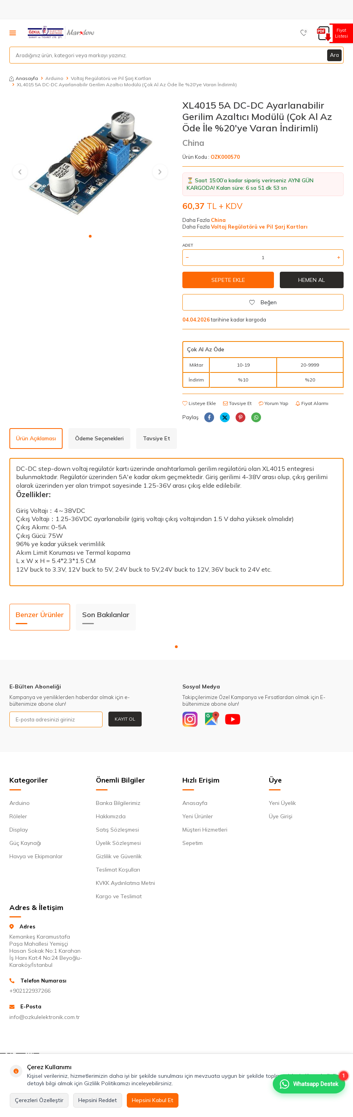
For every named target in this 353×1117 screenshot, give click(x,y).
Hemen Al (311, 279)
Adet (187, 245)
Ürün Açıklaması (36, 438)
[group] (90, 164)
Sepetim (192, 842)
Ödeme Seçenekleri (99, 438)
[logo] (61, 33)
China (193, 143)
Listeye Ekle (199, 403)
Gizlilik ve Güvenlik (119, 856)
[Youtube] (233, 719)
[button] (90, 236)
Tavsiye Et (237, 403)
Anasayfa (23, 78)
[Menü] (12, 32)
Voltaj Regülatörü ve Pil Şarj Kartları (111, 78)
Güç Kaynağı (25, 842)
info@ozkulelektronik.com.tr (44, 1017)
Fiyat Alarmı (311, 403)
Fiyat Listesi (340, 33)
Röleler (18, 816)
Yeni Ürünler (197, 816)
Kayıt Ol (125, 719)
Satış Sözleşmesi (117, 829)
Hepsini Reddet (97, 1100)
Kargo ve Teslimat (119, 896)
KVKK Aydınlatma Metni (125, 882)
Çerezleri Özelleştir (39, 1100)
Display (18, 829)
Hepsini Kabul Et (152, 1100)
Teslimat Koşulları (118, 869)
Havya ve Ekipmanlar (36, 856)
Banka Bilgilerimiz (118, 802)
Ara (334, 54)
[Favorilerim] (304, 33)
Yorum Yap (273, 403)
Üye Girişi (280, 816)
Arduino (54, 78)
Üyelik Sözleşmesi (118, 842)
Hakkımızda (111, 816)
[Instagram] (190, 719)
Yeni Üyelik (282, 802)
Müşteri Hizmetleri (204, 829)
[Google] (212, 719)
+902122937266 (29, 991)
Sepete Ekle (228, 279)
